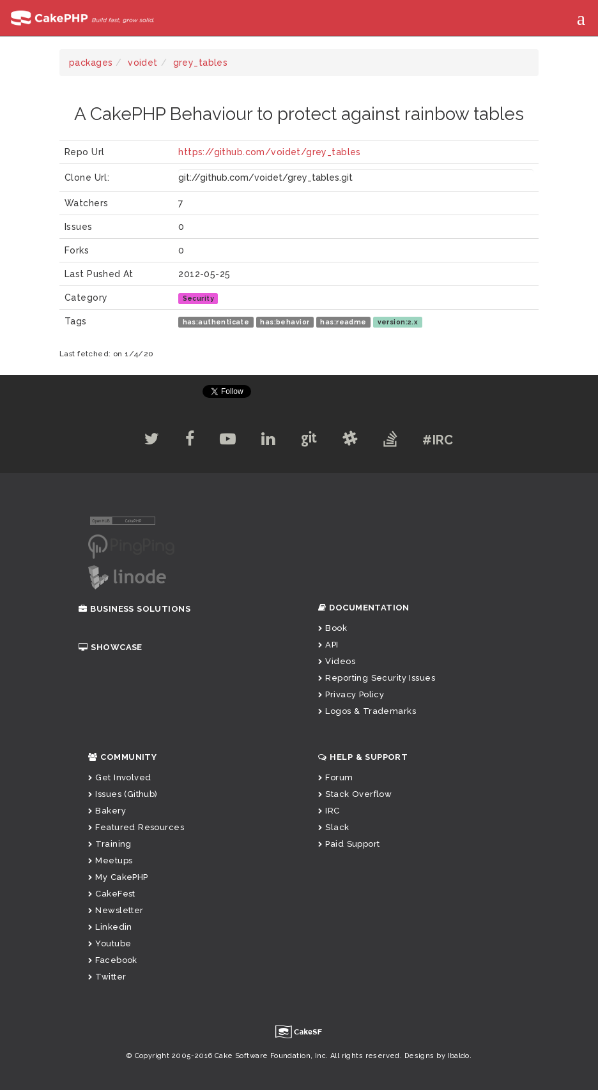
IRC (329, 810)
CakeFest (111, 893)
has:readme (343, 322)
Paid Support (348, 844)
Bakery (107, 810)
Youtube (109, 943)
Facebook (112, 960)
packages (90, 62)
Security (198, 298)
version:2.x (398, 322)
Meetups (110, 860)
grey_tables (200, 62)
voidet (143, 62)
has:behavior (284, 322)
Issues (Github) (123, 794)
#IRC (438, 440)
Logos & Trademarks (367, 711)
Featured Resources (136, 827)
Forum (335, 777)
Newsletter (116, 910)
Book (332, 628)
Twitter (107, 976)
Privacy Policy (351, 694)
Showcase (110, 647)
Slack (333, 827)
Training (110, 844)
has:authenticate (216, 322)
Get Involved (119, 777)
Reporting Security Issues (376, 678)
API (328, 644)
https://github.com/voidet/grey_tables (269, 152)
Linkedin (110, 927)
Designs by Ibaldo (437, 1056)
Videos (336, 661)
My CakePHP (118, 877)
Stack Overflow (355, 794)
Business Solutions (134, 609)
